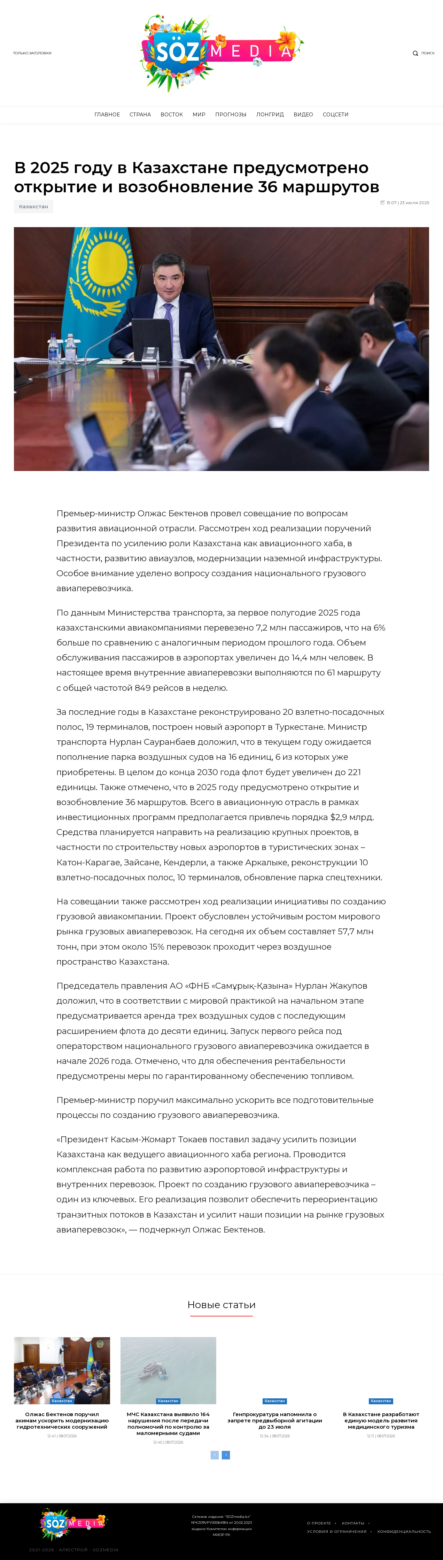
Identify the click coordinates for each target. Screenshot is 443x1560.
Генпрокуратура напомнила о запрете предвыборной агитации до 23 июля (274, 1420)
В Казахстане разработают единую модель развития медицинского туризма (381, 1420)
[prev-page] (214, 1455)
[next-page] (226, 1455)
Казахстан (33, 206)
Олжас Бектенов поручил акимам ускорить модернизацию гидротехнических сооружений (62, 1420)
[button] (422, 53)
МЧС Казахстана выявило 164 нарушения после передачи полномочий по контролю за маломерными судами (168, 1423)
